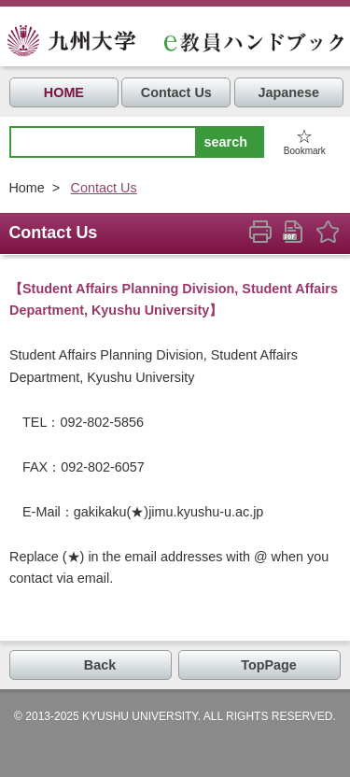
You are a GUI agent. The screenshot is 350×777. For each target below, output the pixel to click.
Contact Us (176, 92)
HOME (64, 92)
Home (26, 187)
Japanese (288, 92)
